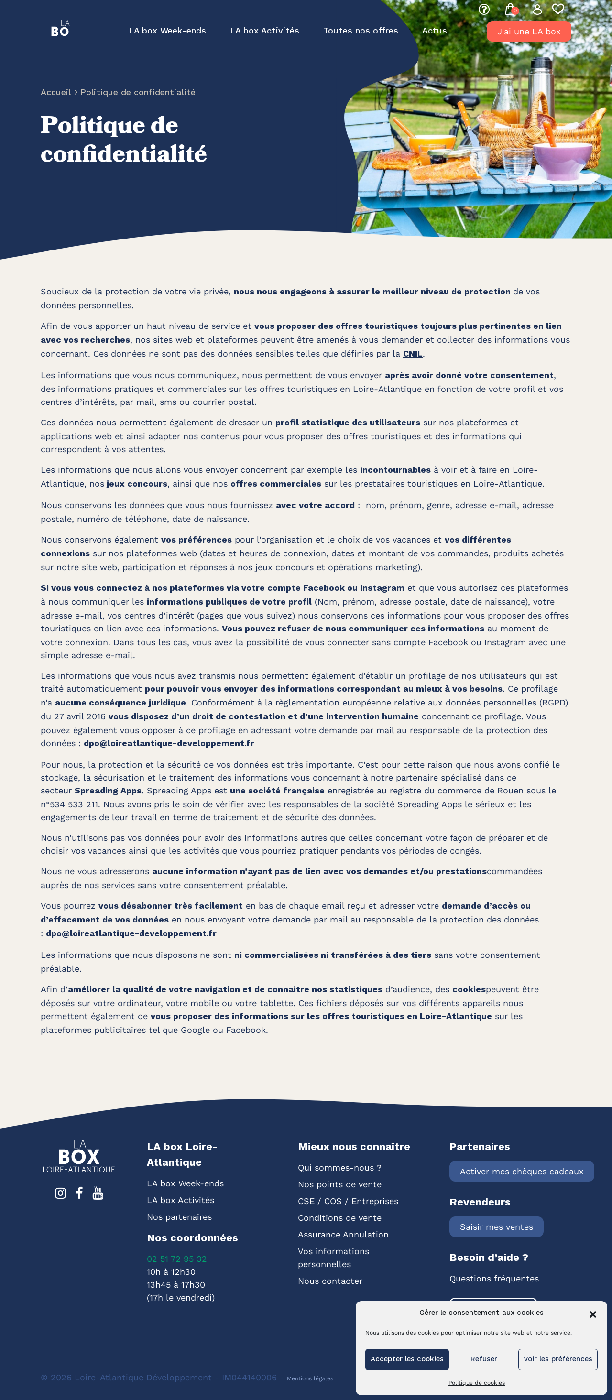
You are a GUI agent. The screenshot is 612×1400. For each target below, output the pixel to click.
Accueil (57, 92)
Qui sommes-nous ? (340, 1167)
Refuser (483, 1359)
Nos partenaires (179, 1217)
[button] (593, 1313)
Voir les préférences (558, 1359)
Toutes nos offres (360, 31)
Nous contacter (330, 1281)
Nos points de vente (340, 1184)
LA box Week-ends (167, 31)
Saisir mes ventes (496, 1227)
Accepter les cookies (407, 1359)
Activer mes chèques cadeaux (522, 1171)
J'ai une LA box (529, 31)
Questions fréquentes (494, 1278)
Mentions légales (310, 1378)
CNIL (413, 354)
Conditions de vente (340, 1218)
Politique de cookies (476, 1382)
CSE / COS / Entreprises (348, 1201)
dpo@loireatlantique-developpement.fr (169, 743)
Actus (434, 31)
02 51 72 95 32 (177, 1259)
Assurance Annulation (343, 1234)
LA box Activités (264, 31)
